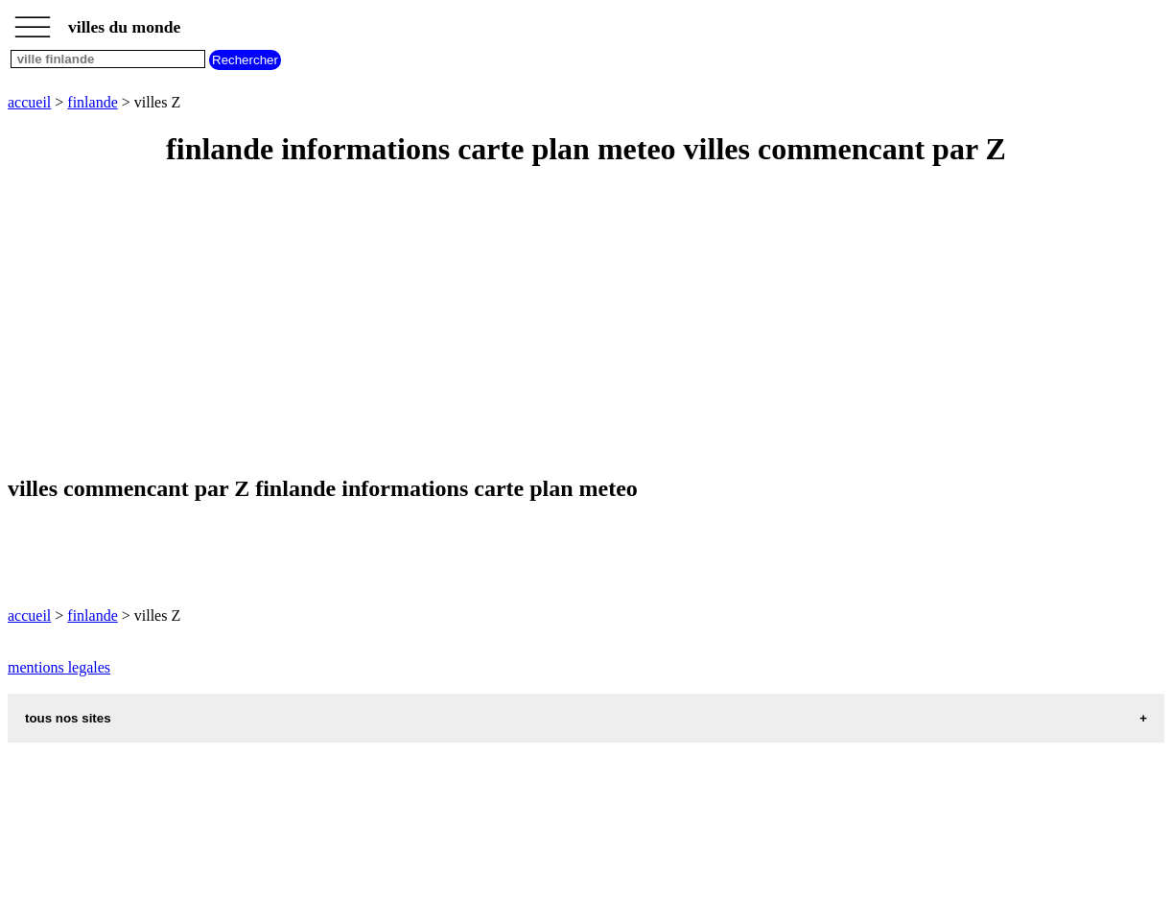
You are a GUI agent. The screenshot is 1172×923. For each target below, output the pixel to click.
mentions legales (59, 667)
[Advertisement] (583, 322)
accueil (29, 102)
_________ (32, 21)
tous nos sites (68, 718)
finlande (92, 102)
